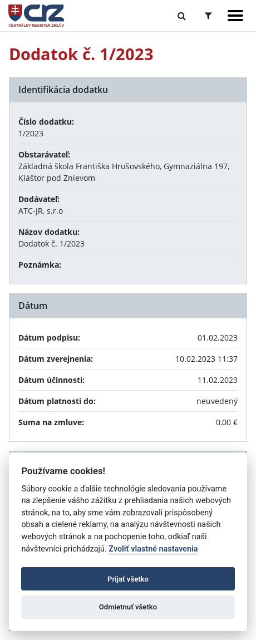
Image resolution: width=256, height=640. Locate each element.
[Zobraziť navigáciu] (235, 15)
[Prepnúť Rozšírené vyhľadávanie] (208, 15)
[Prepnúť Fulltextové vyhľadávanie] (181, 15)
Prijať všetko (128, 579)
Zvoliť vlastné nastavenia (153, 549)
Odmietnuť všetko (128, 607)
